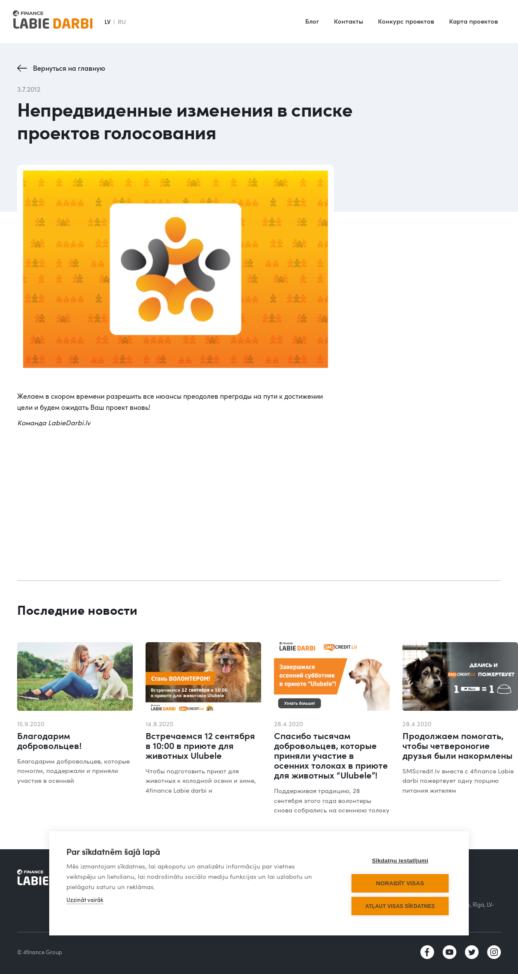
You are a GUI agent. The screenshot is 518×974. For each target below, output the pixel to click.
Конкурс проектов (406, 21)
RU (122, 21)
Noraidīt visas (400, 883)
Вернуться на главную (69, 68)
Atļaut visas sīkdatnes (400, 906)
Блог (312, 21)
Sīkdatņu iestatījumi (400, 860)
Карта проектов (473, 21)
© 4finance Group (39, 952)
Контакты (348, 21)
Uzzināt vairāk (84, 900)
